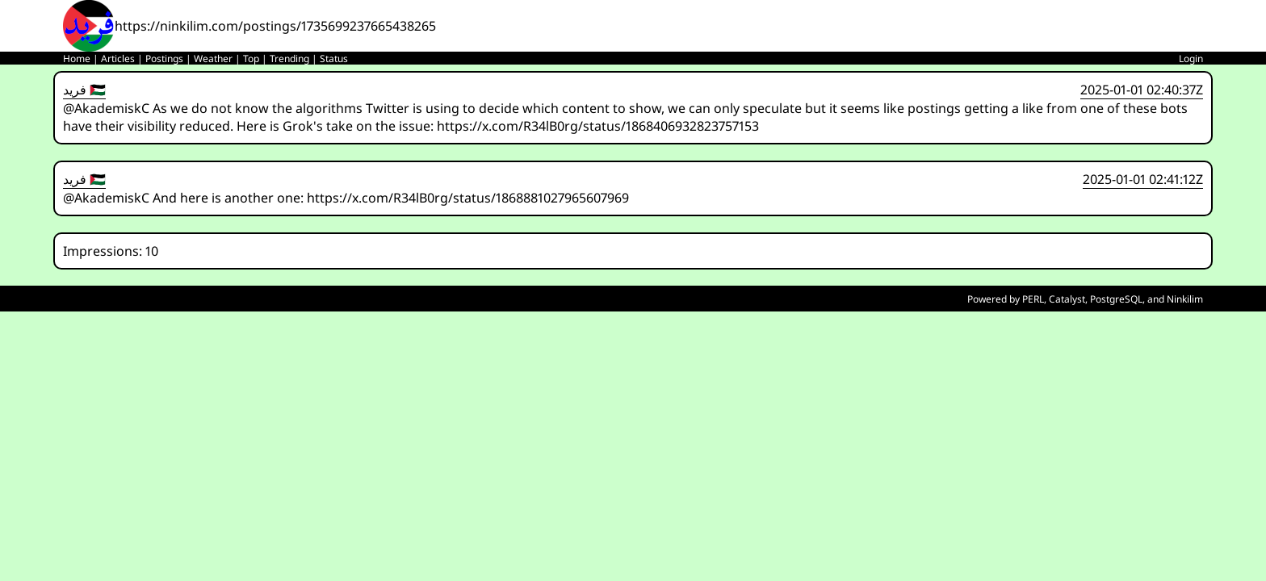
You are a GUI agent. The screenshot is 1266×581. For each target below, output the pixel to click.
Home (76, 58)
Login (1191, 58)
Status (334, 58)
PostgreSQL (1116, 299)
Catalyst (1067, 299)
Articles (118, 58)
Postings (164, 58)
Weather (213, 58)
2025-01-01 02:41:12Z (1143, 179)
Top (251, 58)
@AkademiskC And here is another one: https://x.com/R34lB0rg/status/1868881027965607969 (346, 198)
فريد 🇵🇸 (84, 89)
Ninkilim (1185, 299)
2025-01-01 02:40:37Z (1141, 89)
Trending (289, 58)
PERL (1033, 299)
